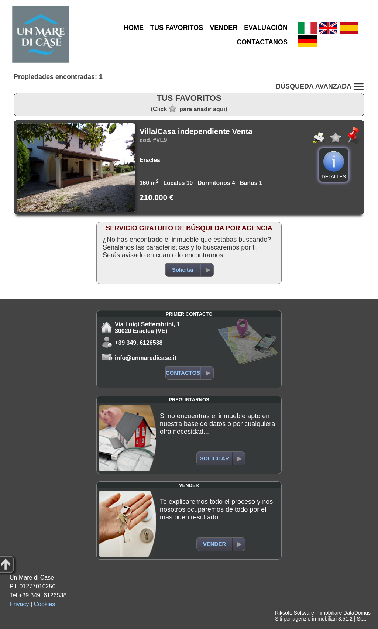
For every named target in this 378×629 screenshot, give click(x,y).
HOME (134, 27)
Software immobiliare (317, 613)
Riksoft (283, 613)
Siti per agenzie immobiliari (306, 619)
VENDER (223, 27)
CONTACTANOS (262, 42)
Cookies (44, 604)
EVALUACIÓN (266, 27)
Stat (361, 619)
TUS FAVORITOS (176, 27)
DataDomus (357, 613)
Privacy (19, 604)
